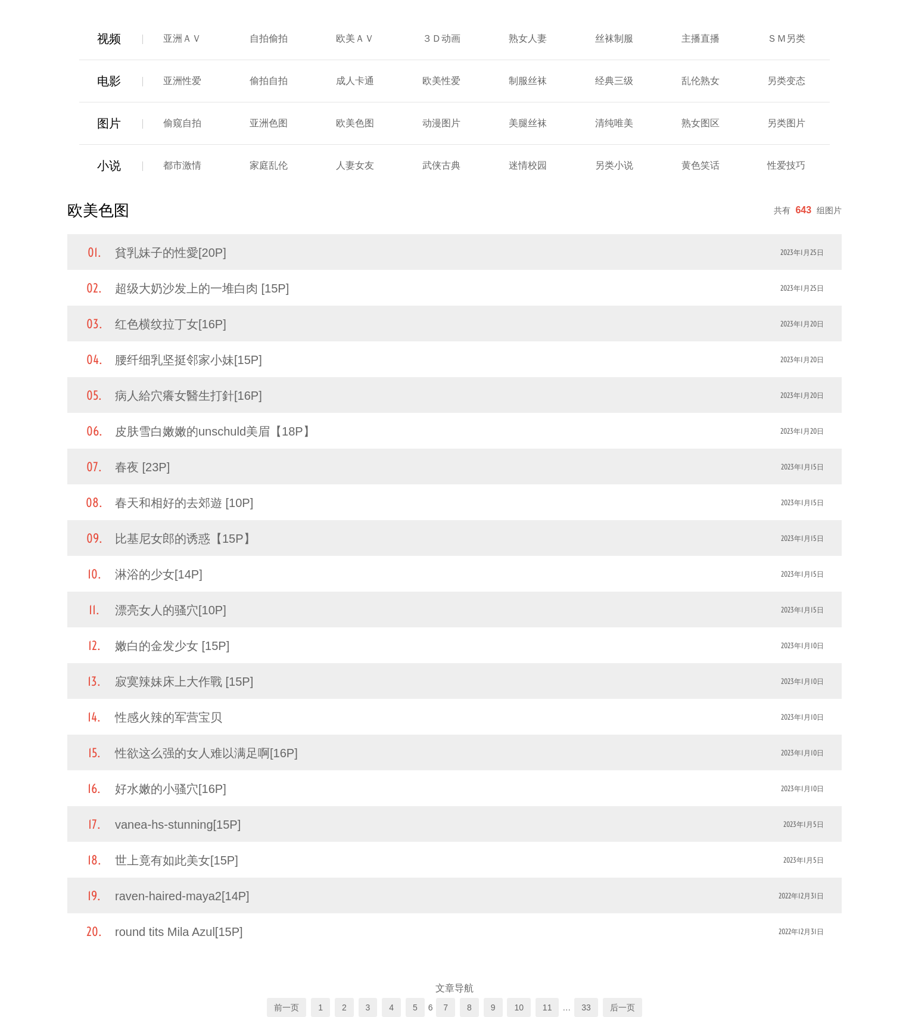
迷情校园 (528, 165)
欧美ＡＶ (355, 38)
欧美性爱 (441, 81)
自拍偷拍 (269, 38)
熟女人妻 (528, 38)
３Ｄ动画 (441, 38)
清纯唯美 (614, 123)
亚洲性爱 (182, 81)
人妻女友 (355, 165)
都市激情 (182, 165)
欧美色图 (355, 123)
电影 (109, 81)
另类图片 (786, 123)
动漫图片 (441, 123)
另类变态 (786, 81)
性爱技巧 (786, 165)
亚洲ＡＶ (182, 38)
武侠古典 (441, 165)
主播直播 (700, 38)
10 (519, 1007)
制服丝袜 (528, 81)
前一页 (286, 1007)
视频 (109, 38)
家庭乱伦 (269, 165)
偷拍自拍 (269, 81)
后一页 (622, 1007)
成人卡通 (355, 81)
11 (547, 1007)
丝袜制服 (614, 38)
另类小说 (614, 165)
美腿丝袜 (528, 123)
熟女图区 (700, 123)
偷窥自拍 (182, 123)
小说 (109, 165)
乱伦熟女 (700, 81)
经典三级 (614, 81)
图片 (109, 123)
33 (586, 1007)
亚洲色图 (269, 123)
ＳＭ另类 (786, 38)
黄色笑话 (700, 165)
